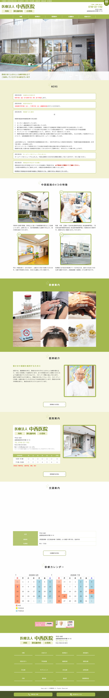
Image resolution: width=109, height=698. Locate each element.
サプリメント (44, 670)
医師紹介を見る (54, 404)
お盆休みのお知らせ (29, 95)
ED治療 (23, 670)
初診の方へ (87, 16)
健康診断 (65, 661)
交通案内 (71, 16)
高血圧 (65, 678)
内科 (23, 678)
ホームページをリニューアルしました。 (35, 154)
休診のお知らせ (27, 103)
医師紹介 (37, 16)
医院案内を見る (54, 474)
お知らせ (44, 653)
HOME (21, 16)
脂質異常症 (85, 678)
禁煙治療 (85, 661)
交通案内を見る (54, 553)
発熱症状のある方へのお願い (31, 162)
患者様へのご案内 (28, 112)
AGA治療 (65, 670)
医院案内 (54, 16)
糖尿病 (44, 678)
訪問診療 (85, 670)
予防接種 (44, 661)
